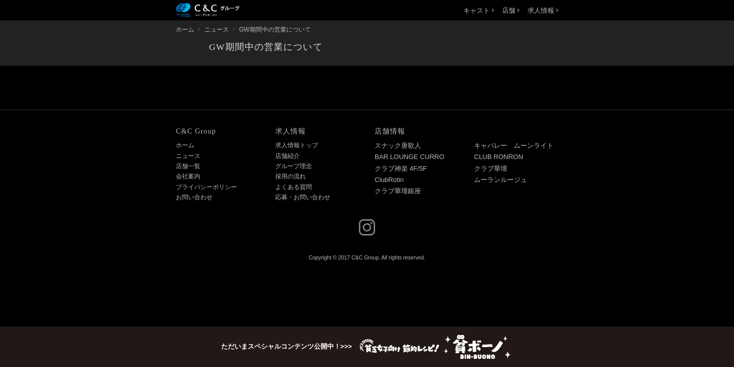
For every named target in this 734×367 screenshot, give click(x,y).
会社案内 (188, 176)
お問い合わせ (194, 197)
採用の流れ (290, 176)
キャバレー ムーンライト (514, 145)
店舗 (510, 10)
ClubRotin (389, 180)
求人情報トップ (296, 145)
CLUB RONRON (498, 157)
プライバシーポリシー (206, 187)
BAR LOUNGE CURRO (409, 157)
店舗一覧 (188, 166)
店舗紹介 (287, 156)
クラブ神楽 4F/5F (401, 168)
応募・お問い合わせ (302, 197)
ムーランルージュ (500, 180)
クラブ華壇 (490, 168)
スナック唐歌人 (398, 145)
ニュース (188, 156)
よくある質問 (293, 187)
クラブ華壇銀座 (398, 191)
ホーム (185, 145)
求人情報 (543, 10)
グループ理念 (293, 166)
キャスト (478, 10)
